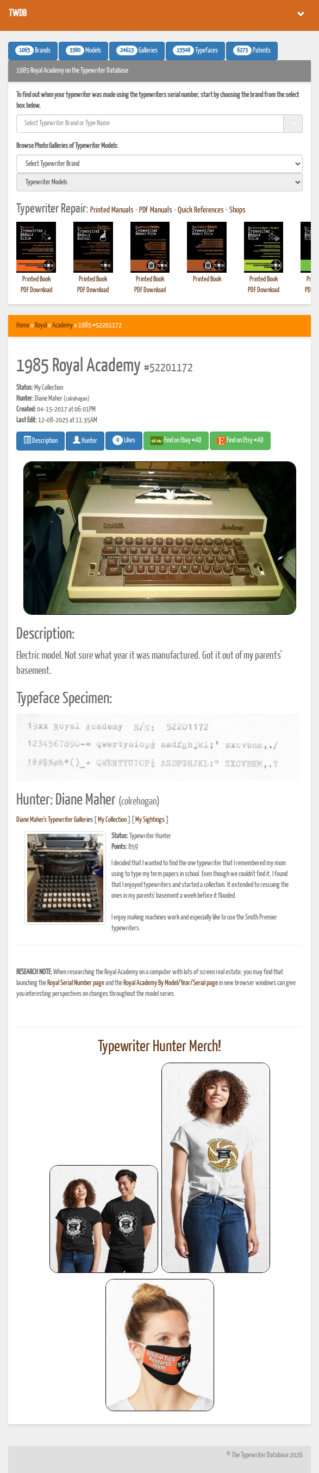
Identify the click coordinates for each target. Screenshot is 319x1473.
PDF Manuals (155, 210)
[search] (159, 164)
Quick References (201, 210)
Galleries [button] (137, 50)
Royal (41, 325)
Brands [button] (33, 50)
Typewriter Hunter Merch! (159, 1046)
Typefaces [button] (195, 50)
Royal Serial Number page (75, 983)
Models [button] (83, 50)
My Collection (112, 820)
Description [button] (40, 440)
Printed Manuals (112, 210)
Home (22, 325)
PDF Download (36, 290)
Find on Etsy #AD (240, 440)
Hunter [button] (85, 440)
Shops (237, 210)
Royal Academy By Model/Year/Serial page (170, 983)
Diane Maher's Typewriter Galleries (54, 820)
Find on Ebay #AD (176, 440)
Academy (62, 325)
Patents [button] (252, 50)
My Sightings (150, 820)
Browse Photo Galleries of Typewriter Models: (67, 146)
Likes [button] (123, 440)
